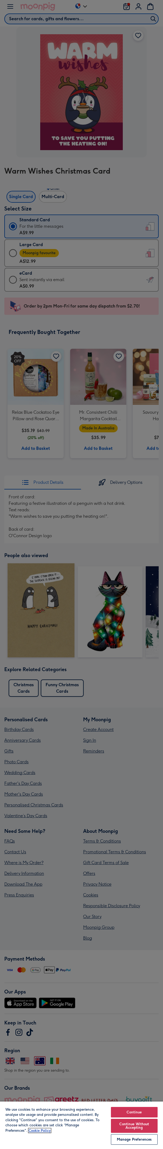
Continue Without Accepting (134, 1126)
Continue (134, 1112)
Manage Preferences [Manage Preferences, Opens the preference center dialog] (134, 1139)
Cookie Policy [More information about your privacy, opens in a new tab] (40, 1131)
